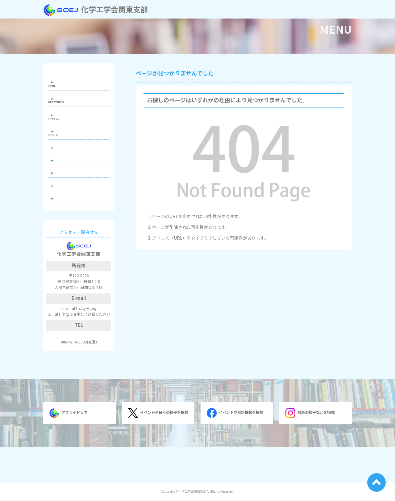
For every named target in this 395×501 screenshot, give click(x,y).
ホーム (63, 82)
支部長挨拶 (68, 102)
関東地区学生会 (72, 180)
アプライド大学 (68, 448)
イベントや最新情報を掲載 (235, 448)
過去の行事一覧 (72, 213)
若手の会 (65, 163)
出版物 (63, 143)
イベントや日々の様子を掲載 (158, 448)
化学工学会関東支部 (95, 10)
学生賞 (63, 197)
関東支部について (74, 122)
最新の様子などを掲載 (309, 448)
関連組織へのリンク (76, 229)
